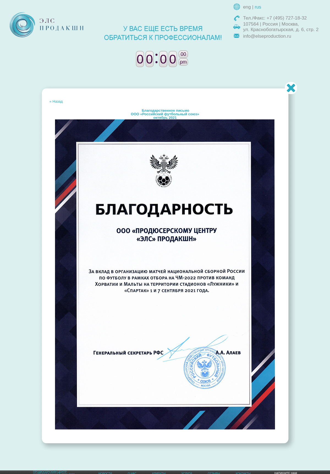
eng (247, 7)
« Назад (56, 101)
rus (258, 7)
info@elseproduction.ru (267, 36)
